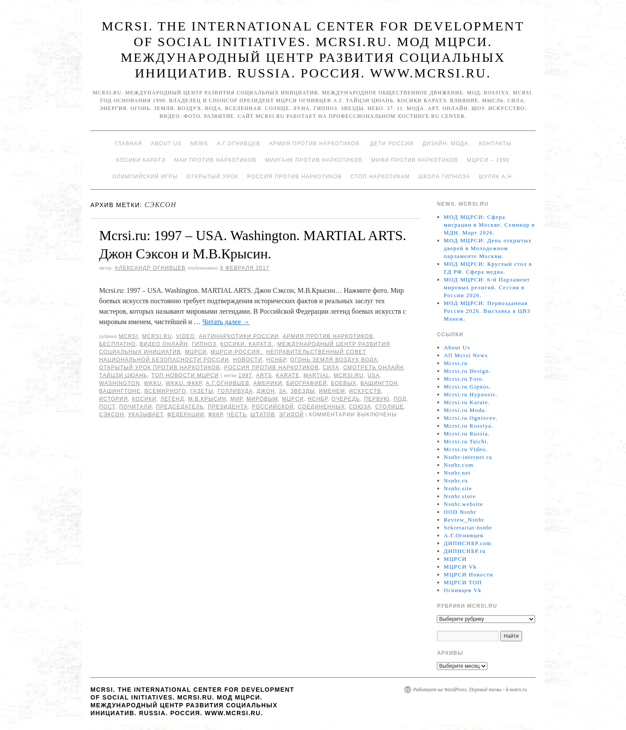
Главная (128, 144)
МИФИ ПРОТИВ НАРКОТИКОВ (414, 160)
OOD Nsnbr (460, 512)
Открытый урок (212, 177)
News (199, 144)
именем (332, 391)
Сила (331, 368)
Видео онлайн (164, 344)
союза (360, 407)
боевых (343, 383)
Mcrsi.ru (157, 336)
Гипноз (204, 344)
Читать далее (226, 321)
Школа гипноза (444, 177)
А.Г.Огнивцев (238, 144)
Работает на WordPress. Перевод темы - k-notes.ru (470, 689)
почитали (135, 407)
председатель (180, 407)
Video (185, 336)
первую (377, 399)
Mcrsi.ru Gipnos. (467, 386)
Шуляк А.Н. (496, 177)
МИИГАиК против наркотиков (314, 160)
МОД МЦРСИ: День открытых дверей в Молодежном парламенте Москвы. (488, 248)
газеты (201, 391)
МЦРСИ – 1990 (488, 160)
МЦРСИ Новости (468, 574)
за (282, 391)
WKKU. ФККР (184, 383)
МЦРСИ (195, 352)
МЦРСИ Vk (460, 566)
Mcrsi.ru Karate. (467, 402)
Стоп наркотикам (380, 177)
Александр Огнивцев (150, 268)
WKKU (153, 383)
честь (236, 415)
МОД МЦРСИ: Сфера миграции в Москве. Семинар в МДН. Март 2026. (489, 225)
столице (389, 407)
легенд (172, 399)
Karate (288, 375)
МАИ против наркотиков (215, 160)
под (399, 399)
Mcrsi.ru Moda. (465, 410)
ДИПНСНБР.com (467, 543)
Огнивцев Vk (463, 590)
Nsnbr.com (458, 465)
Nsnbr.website (463, 504)
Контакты (495, 144)
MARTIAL (316, 375)
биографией (306, 383)
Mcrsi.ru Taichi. (466, 441)
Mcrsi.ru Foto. (464, 378)
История (113, 399)
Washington (119, 383)
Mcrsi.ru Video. (466, 449)
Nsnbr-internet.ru (468, 457)
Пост (107, 407)
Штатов (262, 415)
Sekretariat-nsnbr (468, 527)
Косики (144, 399)
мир (236, 399)
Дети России (392, 144)
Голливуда (235, 391)
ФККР (215, 415)
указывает (145, 415)
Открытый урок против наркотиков (159, 368)
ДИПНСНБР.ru (465, 551)
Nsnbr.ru (456, 480)
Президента (228, 407)
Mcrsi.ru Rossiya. (468, 425)
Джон (266, 391)
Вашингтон (379, 383)
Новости (248, 360)
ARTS (264, 375)
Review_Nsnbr (464, 519)
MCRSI (128, 336)
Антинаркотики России (239, 336)
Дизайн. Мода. (446, 144)
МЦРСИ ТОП (463, 582)
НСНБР (276, 360)
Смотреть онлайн (373, 368)
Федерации (185, 415)
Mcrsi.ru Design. (467, 371)
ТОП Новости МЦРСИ (185, 375)
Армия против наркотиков (328, 336)
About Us (166, 144)
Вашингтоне (119, 391)
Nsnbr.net (457, 472)
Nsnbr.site (458, 488)
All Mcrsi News (466, 355)
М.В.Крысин (207, 399)
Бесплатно (117, 344)
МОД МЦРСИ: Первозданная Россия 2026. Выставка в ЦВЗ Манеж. (487, 311)
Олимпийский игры (145, 177)
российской (273, 407)
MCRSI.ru (348, 375)
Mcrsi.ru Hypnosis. (470, 394)
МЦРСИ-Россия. (237, 352)
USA (373, 375)
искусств (365, 391)
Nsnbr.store (460, 496)
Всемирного (165, 391)
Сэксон (111, 415)
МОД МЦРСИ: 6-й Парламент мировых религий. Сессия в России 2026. (487, 287)
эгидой (291, 415)
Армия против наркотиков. (315, 144)
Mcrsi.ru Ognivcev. (471, 418)
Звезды (302, 391)
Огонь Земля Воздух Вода (333, 360)
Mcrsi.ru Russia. (467, 433)
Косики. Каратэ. (246, 344)
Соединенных (321, 407)
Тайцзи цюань (123, 375)
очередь (346, 399)
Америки (268, 383)
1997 (246, 375)
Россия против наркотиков (294, 177)
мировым (262, 399)
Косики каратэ (141, 160)
